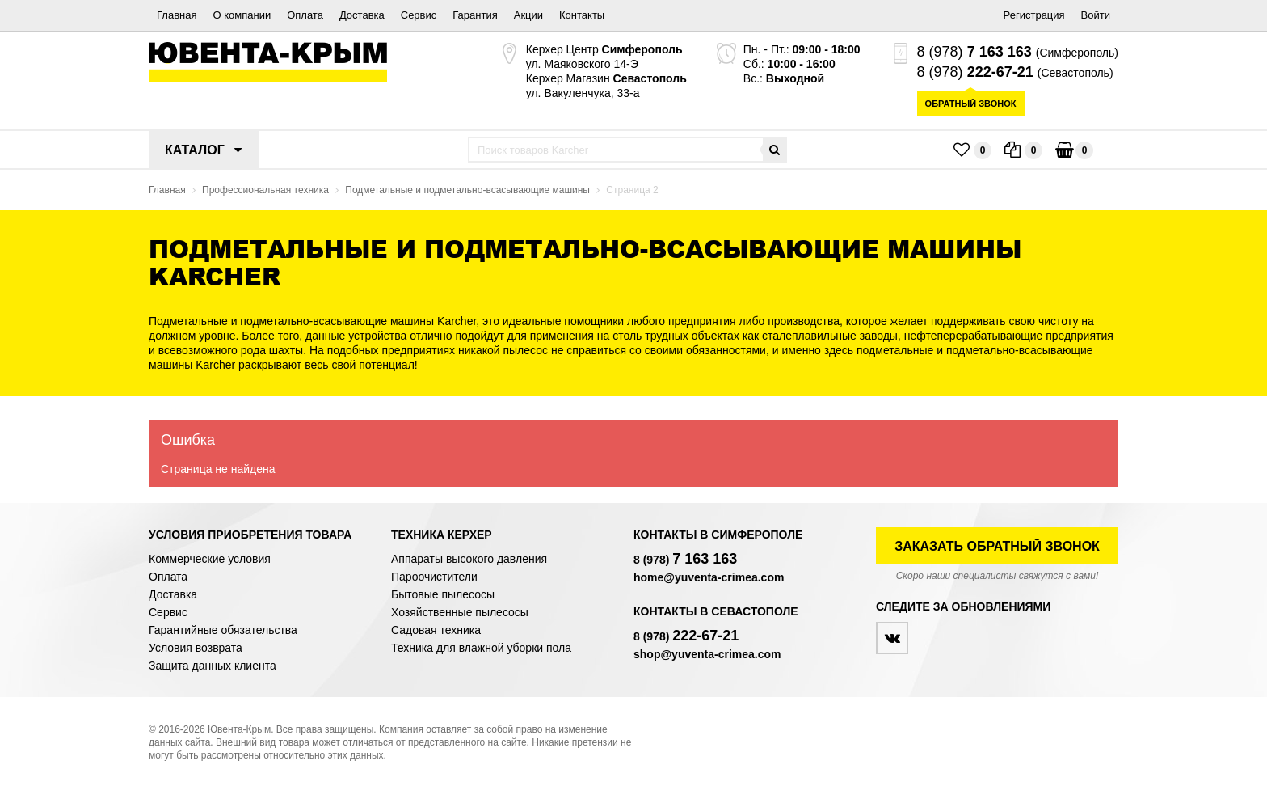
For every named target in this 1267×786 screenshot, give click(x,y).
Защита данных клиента (212, 665)
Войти (1095, 15)
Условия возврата (195, 647)
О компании (242, 15)
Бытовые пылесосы (443, 594)
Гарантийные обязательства (223, 629)
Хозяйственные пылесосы (459, 612)
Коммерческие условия (210, 558)
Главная (176, 15)
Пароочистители (434, 576)
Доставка (362, 15)
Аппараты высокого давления (469, 558)
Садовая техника (436, 629)
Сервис (419, 15)
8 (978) (974, 52)
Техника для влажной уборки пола (481, 647)
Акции (528, 15)
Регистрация (1034, 15)
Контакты (581, 15)
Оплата (305, 15)
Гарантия (474, 15)
